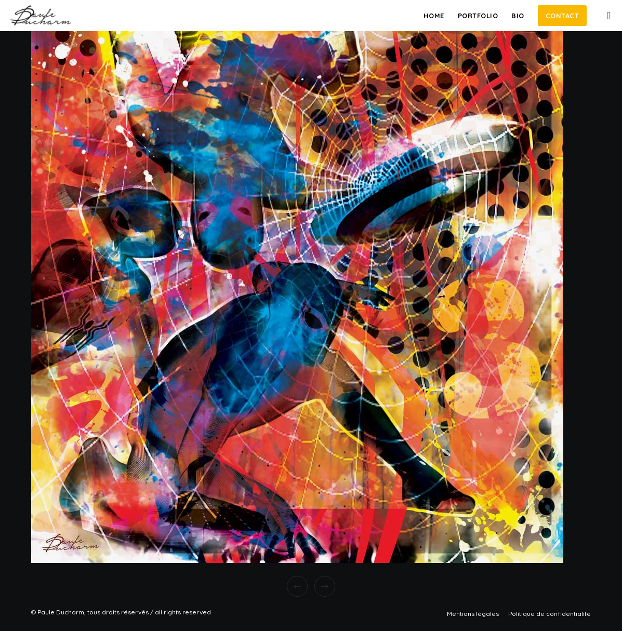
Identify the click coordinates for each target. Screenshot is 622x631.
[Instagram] (604, 15)
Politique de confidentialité (549, 613)
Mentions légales (473, 613)
